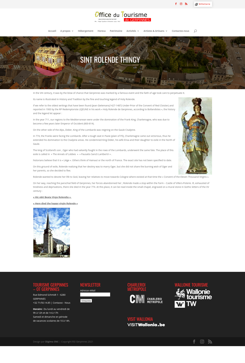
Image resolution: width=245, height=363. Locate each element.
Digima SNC (52, 341)
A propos (65, 31)
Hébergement (85, 31)
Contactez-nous (180, 31)
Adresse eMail (87, 290)
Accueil (52, 31)
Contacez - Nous (61, 302)
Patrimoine (116, 31)
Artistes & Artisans (154, 31)
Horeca (102, 31)
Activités (131, 31)
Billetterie (204, 4)
